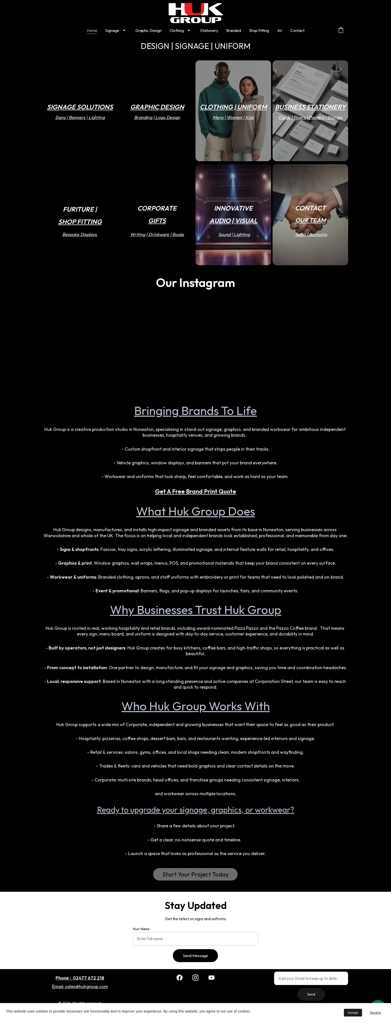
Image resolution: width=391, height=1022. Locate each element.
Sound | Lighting (234, 234)
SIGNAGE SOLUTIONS (80, 107)
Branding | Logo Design (157, 117)
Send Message (195, 955)
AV (279, 30)
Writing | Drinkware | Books (157, 234)
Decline (375, 1013)
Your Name (145, 930)
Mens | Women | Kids (233, 117)
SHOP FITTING (80, 221)
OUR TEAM (310, 219)
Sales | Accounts (311, 234)
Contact (297, 30)
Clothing (177, 30)
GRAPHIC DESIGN (157, 107)
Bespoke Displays (80, 234)
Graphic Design (148, 30)
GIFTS (157, 220)
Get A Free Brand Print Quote (195, 491)
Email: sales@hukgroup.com (80, 986)
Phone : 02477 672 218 (80, 978)
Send (311, 994)
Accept (353, 1013)
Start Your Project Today (195, 874)
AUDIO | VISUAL (233, 220)
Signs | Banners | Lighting (80, 117)
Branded (233, 30)
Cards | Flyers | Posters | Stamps (310, 117)
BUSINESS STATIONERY (310, 107)
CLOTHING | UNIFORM (233, 107)
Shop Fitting (259, 30)
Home (92, 30)
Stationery (209, 30)
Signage (112, 30)
